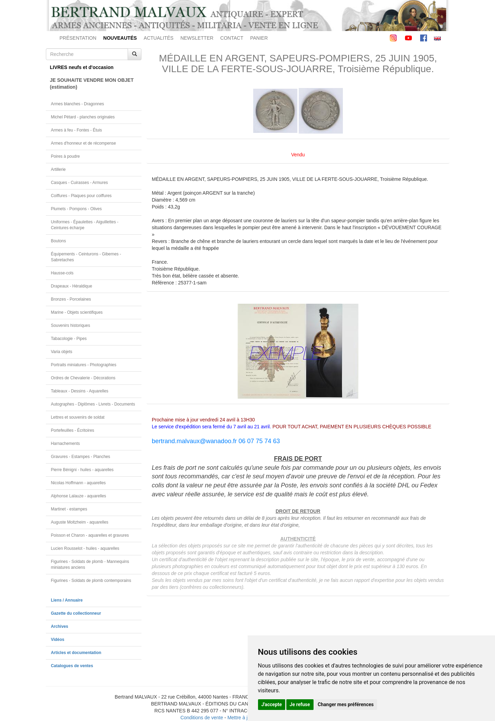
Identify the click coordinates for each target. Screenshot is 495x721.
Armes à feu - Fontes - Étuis (76, 130)
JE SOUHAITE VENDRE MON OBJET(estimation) (92, 83)
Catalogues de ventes (72, 665)
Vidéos (58, 639)
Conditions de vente (201, 717)
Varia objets (61, 351)
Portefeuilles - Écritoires (73, 430)
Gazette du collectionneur (76, 613)
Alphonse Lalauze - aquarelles (78, 496)
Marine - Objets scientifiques (77, 312)
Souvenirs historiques (70, 325)
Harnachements (65, 443)
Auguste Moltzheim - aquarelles (80, 522)
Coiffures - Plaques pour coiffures (81, 195)
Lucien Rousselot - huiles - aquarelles (85, 548)
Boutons (58, 240)
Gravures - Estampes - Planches (80, 456)
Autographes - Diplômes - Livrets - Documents (93, 404)
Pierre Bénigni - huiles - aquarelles (82, 469)
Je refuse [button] (300, 704)
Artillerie (58, 169)
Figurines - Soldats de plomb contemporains (91, 580)
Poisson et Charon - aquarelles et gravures (90, 535)
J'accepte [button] (271, 704)
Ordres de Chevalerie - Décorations (83, 378)
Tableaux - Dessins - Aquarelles (80, 391)
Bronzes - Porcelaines (71, 299)
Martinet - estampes (69, 509)
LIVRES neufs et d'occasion (82, 67)
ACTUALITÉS (159, 38)
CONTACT (232, 38)
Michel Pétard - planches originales (83, 117)
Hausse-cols (62, 273)
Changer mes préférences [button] (346, 704)
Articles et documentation (76, 652)
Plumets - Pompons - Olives (76, 208)
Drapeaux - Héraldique (71, 286)
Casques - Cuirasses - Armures (79, 182)
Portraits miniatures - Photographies (84, 364)
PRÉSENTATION (78, 38)
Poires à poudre (65, 156)
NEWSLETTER (197, 38)
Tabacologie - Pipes (69, 338)
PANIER (259, 38)
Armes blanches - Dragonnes (77, 103)
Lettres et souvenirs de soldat (78, 417)
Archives (59, 626)
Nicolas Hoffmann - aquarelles (78, 482)
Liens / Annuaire (67, 600)
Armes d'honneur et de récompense (83, 143)
